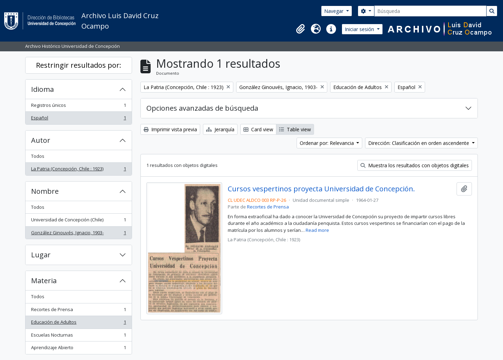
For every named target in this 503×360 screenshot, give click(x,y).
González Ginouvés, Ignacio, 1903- (78, 234)
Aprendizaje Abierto (78, 349)
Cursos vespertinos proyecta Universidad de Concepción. (321, 189)
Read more (317, 230)
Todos (37, 156)
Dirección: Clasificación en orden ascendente (419, 143)
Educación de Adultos (78, 323)
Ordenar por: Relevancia (327, 143)
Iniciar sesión (360, 29)
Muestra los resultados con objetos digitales (414, 165)
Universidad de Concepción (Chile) (78, 221)
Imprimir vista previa (170, 129)
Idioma (42, 89)
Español (78, 119)
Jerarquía (220, 129)
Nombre (45, 191)
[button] (300, 29)
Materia (44, 280)
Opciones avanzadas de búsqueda (202, 108)
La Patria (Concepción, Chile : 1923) (78, 170)
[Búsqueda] (430, 11)
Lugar (41, 254)
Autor (40, 140)
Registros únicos (78, 106)
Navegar (334, 11)
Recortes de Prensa (78, 311)
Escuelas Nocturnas (78, 336)
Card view (258, 129)
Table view (295, 129)
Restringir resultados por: (78, 65)
